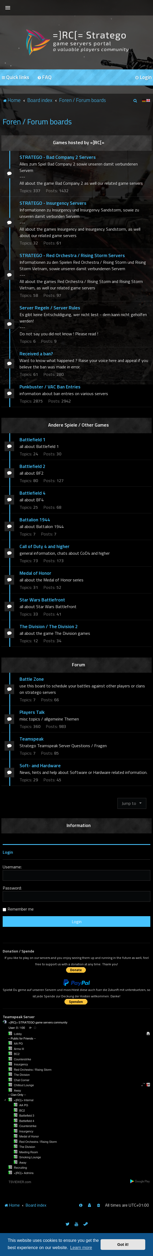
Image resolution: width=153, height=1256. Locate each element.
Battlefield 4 (32, 493)
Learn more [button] (81, 1247)
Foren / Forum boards (37, 121)
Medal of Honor (35, 573)
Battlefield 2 (32, 466)
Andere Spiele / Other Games (78, 424)
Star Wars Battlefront (42, 599)
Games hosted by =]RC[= (78, 142)
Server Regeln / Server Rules (50, 307)
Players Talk (32, 712)
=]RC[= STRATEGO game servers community (38, 1022)
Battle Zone (32, 679)
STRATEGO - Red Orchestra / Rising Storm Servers (72, 255)
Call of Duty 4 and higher (45, 546)
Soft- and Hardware (40, 765)
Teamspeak (32, 738)
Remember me (20, 909)
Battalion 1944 (35, 519)
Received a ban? (36, 353)
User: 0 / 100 (17, 1027)
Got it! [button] (123, 1244)
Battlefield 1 (32, 439)
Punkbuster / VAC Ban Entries (50, 386)
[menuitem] (44, 77)
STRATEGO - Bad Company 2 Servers (58, 157)
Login (8, 852)
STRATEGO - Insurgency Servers (53, 203)
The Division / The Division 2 (49, 626)
